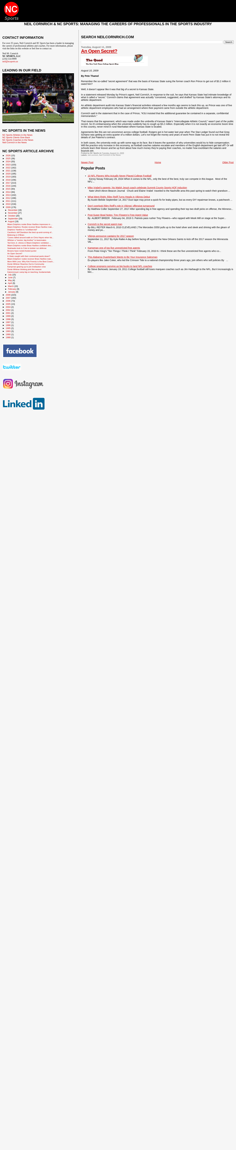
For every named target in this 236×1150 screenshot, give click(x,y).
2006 (8, 301)
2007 (8, 298)
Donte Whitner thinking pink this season (24, 269)
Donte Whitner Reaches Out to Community (25, 264)
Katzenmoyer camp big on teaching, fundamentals (29, 272)
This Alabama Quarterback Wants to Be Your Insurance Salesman (122, 257)
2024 (8, 161)
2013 (8, 195)
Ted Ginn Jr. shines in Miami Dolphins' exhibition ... (29, 243)
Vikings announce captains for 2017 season (111, 236)
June (10, 277)
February (12, 289)
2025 (8, 158)
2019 (8, 176)
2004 (8, 307)
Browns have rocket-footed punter (21, 251)
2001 (8, 313)
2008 (8, 295)
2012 (8, 198)
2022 (8, 167)
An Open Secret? (99, 51)
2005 (8, 304)
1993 (8, 331)
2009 (8, 207)
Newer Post (87, 162)
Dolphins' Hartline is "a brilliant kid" (22, 229)
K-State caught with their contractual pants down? (28, 256)
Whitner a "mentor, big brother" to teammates (26, 240)
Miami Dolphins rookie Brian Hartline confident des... (29, 245)
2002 (8, 310)
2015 (8, 189)
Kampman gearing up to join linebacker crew (26, 267)
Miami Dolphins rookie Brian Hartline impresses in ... (29, 224)
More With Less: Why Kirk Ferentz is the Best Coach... (30, 261)
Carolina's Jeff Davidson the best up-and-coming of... (30, 232)
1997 (8, 322)
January (12, 292)
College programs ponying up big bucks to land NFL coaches (120, 266)
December (13, 210)
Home (158, 162)
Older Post (228, 162)
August (11, 221)
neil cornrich (93, 155)
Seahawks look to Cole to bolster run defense (26, 248)
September (13, 218)
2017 (8, 183)
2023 (8, 164)
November (13, 213)
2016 (8, 186)
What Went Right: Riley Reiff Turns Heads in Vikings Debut (119, 196)
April (10, 283)
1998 (8, 319)
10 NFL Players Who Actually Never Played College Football (119, 175)
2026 (8, 155)
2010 (8, 204)
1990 (8, 334)
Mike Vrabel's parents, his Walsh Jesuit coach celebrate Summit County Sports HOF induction (137, 187)
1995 (8, 328)
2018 (8, 180)
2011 (8, 201)
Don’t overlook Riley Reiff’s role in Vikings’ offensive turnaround (121, 205)
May (10, 280)
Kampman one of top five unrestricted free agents (114, 248)
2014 (8, 192)
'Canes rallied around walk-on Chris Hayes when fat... (30, 237)
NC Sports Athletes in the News (17, 135)
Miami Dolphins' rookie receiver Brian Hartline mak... (29, 259)
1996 (8, 325)
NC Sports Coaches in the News (17, 140)
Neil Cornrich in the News (110, 155)
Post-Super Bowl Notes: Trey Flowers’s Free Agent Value (118, 215)
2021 (8, 170)
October (12, 216)
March (11, 286)
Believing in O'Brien (15, 235)
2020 (8, 173)
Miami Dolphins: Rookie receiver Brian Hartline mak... (30, 227)
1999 (8, 316)
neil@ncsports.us (10, 61)
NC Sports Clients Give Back (16, 137)
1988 (8, 337)
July (10, 275)
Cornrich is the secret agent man (105, 224)
